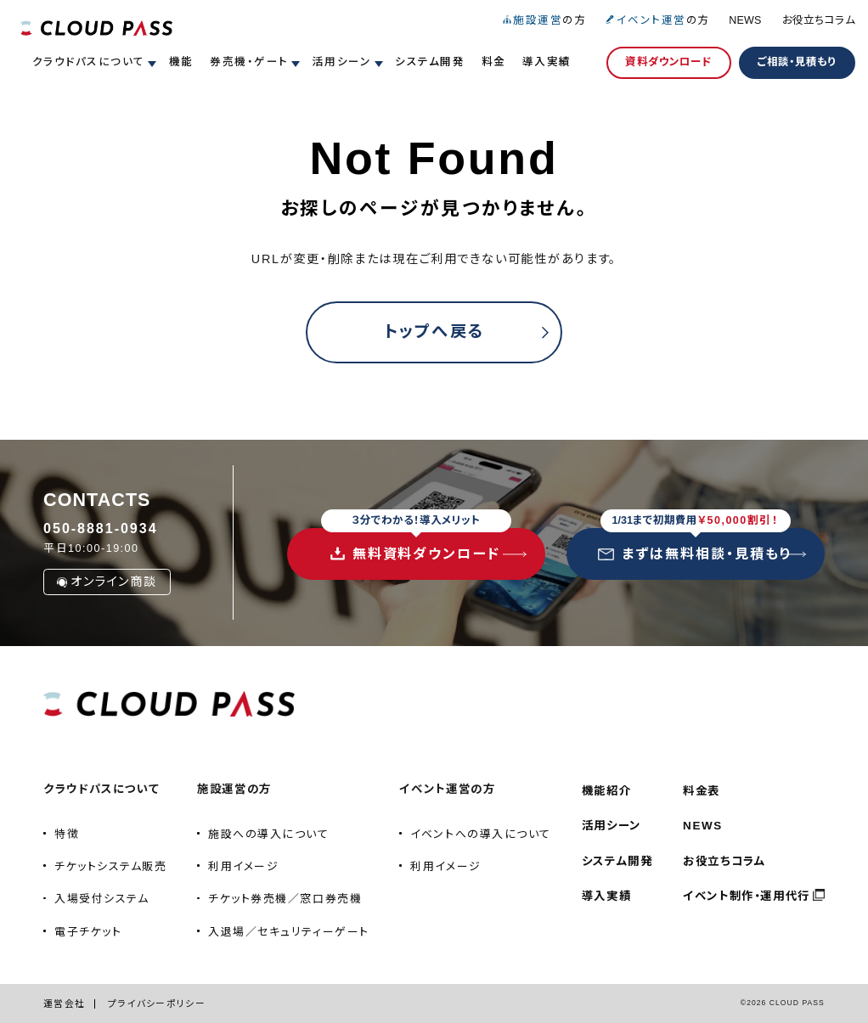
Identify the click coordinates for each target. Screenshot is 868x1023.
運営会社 (64, 1003)
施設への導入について (268, 834)
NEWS (745, 20)
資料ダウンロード (668, 62)
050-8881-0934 (100, 528)
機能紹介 (606, 790)
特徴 (66, 834)
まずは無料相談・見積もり (695, 544)
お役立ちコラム (818, 20)
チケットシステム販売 (110, 866)
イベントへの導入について (480, 834)
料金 (494, 62)
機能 (181, 62)
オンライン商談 (106, 581)
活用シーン (611, 825)
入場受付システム (101, 898)
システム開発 (430, 62)
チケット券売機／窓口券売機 (285, 898)
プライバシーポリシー (157, 1003)
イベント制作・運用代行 (746, 896)
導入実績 (547, 62)
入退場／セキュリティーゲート (288, 931)
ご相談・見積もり (797, 62)
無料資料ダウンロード (416, 544)
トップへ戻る (434, 331)
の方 (544, 20)
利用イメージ (243, 866)
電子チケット (87, 931)
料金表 (701, 790)
